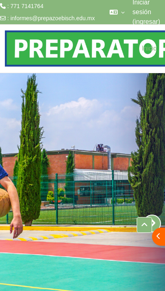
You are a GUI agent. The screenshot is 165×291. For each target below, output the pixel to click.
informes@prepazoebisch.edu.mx (53, 18)
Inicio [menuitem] (149, 48)
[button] (117, 12)
